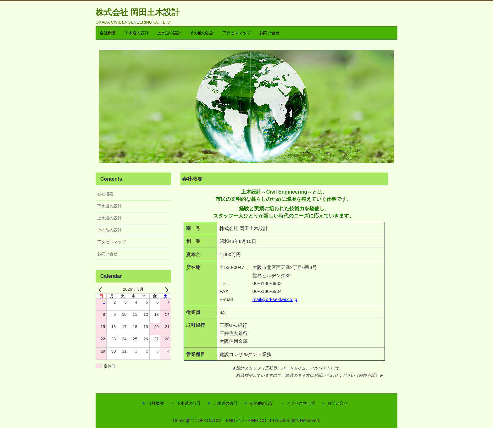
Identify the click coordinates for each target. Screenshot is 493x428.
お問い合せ (269, 32)
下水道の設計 (136, 32)
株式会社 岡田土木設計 (138, 12)
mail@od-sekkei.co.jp (274, 299)
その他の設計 (202, 32)
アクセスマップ (236, 32)
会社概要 (108, 32)
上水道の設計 (169, 32)
